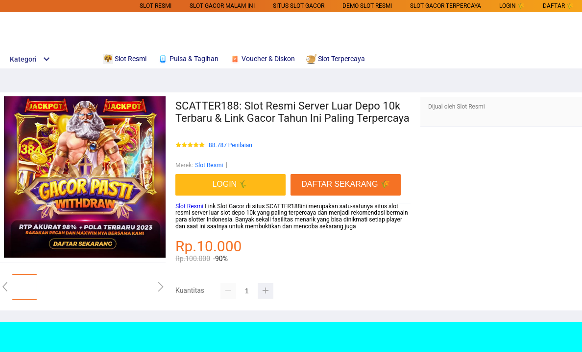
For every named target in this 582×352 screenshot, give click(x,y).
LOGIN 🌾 (512, 5)
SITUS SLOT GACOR (298, 5)
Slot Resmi (155, 5)
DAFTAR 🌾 (558, 5)
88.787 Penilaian (230, 145)
